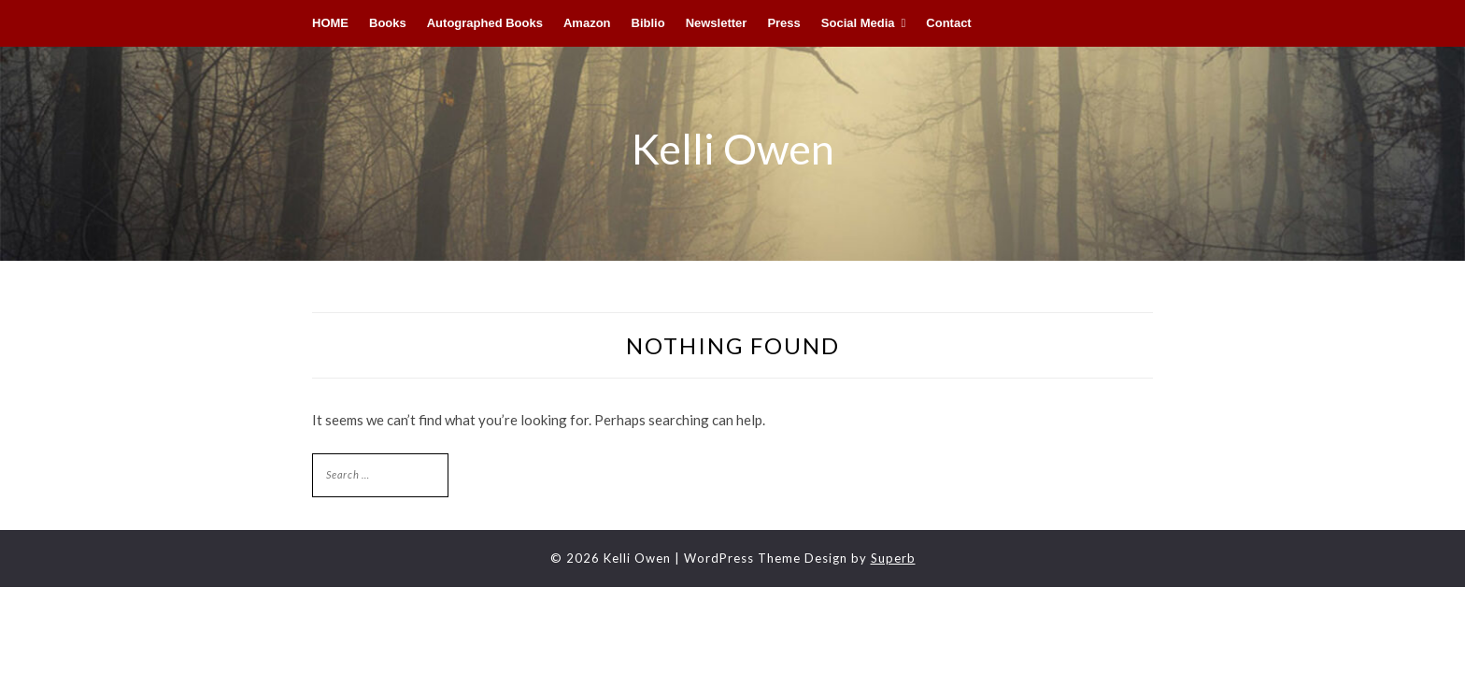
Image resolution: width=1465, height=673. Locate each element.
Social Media (858, 23)
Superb (893, 558)
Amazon (587, 23)
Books (387, 23)
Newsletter (716, 23)
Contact (948, 23)
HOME (330, 23)
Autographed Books (485, 23)
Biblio (648, 23)
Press (783, 23)
